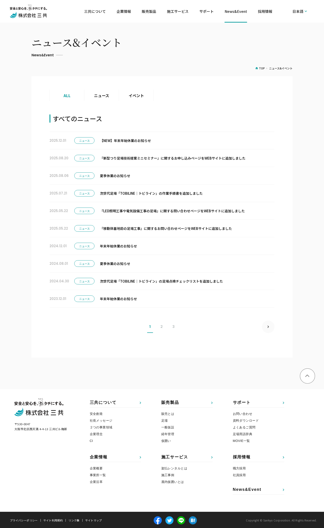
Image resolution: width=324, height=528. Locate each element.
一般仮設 (167, 426)
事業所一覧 (98, 474)
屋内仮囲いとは (172, 481)
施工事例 (167, 474)
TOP (262, 68)
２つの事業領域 (101, 426)
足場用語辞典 (242, 433)
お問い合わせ (242, 413)
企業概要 (96, 467)
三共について (103, 402)
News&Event (236, 11)
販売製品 (170, 402)
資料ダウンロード (246, 419)
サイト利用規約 (53, 519)
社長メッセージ (101, 419)
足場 (164, 419)
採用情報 (242, 456)
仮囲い (166, 440)
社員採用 (239, 474)
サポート (242, 402)
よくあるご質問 (244, 426)
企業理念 (96, 433)
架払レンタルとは (174, 467)
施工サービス (174, 456)
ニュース (102, 95)
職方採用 (239, 467)
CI (91, 440)
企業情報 (99, 456)
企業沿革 (96, 481)
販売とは (167, 413)
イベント (136, 95)
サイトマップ (93, 519)
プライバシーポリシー (24, 519)
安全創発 (96, 413)
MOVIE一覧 (241, 440)
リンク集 (73, 519)
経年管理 (167, 433)
